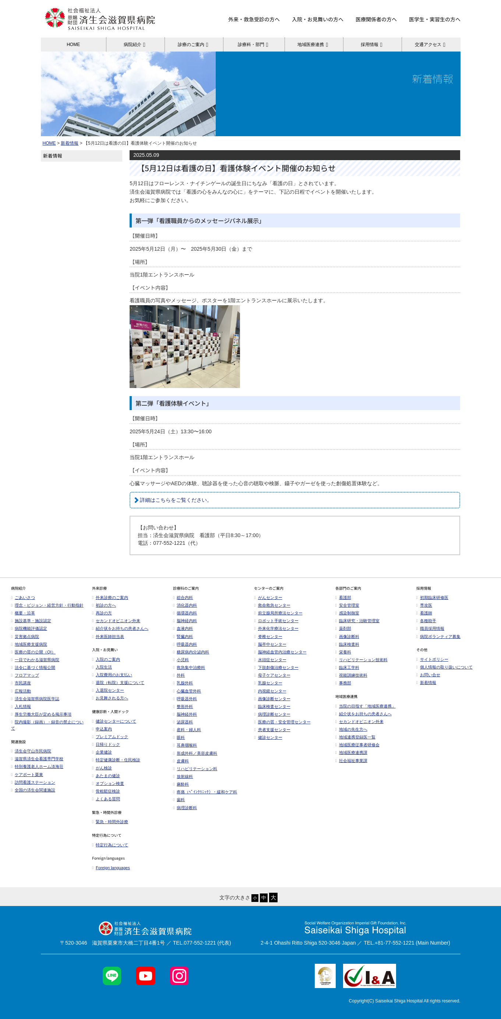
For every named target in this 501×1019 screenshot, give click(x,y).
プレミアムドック (110, 736)
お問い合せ (428, 675)
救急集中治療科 (189, 667)
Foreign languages (111, 867)
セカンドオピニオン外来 (116, 620)
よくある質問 (106, 799)
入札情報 (21, 706)
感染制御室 (347, 613)
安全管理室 (347, 605)
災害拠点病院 (25, 636)
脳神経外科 (185, 714)
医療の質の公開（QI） (33, 652)
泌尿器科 (183, 722)
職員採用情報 (430, 628)
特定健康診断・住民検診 (116, 760)
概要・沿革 (23, 613)
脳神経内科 (185, 620)
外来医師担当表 (108, 636)
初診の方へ (104, 605)
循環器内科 (185, 613)
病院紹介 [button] (136, 44)
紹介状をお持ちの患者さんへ (120, 628)
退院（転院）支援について (118, 682)
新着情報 (69, 143)
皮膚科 (181, 761)
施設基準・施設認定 (31, 620)
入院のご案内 (106, 659)
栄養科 (343, 652)
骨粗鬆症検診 (106, 791)
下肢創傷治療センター (276, 667)
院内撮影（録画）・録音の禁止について (47, 725)
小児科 (181, 659)
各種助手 (426, 620)
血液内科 (183, 628)
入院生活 (102, 667)
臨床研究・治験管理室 (357, 620)
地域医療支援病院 (29, 644)
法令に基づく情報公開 (33, 667)
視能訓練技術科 (351, 675)
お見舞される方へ (110, 698)
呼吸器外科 (185, 699)
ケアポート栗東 (27, 774)
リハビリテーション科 (195, 768)
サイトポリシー (432, 659)
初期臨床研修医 (432, 597)
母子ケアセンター (272, 675)
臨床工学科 (347, 667)
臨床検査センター (272, 706)
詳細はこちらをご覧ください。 (176, 500)
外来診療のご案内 (110, 597)
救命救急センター (272, 605)
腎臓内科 (183, 636)
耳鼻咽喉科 (185, 745)
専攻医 (424, 605)
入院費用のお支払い (112, 675)
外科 (179, 675)
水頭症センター (270, 659)
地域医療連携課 (351, 752)
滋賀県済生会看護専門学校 (37, 759)
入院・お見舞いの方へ (317, 19)
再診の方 (102, 613)
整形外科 (183, 706)
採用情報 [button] (373, 44)
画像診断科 (347, 636)
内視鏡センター (270, 691)
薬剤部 (343, 628)
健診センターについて (114, 721)
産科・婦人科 (187, 729)
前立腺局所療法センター (278, 613)
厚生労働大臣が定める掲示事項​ (41, 714)
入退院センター (108, 690)
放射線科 (183, 776)
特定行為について (110, 845)
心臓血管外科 (187, 691)
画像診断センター (272, 699)
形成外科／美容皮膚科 (195, 753)
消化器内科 (185, 605)
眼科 (179, 737)
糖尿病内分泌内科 (191, 652)
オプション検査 (108, 783)
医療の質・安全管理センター (282, 722)
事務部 (343, 683)
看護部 (343, 597)
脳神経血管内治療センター (280, 652)
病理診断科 (185, 807)
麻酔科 (181, 784)
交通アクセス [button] (431, 44)
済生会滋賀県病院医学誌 (35, 699)
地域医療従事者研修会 (357, 745)
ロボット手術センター (276, 620)
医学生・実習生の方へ (435, 19)
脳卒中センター (270, 644)
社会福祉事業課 (351, 760)
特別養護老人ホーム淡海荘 (37, 766)
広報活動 (23, 691)
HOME (73, 44)
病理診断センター (272, 714)
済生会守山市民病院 (31, 751)
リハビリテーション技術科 (361, 659)
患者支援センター (272, 729)
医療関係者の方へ (376, 19)
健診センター (268, 737)
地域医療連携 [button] (313, 44)
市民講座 (21, 683)
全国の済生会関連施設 (33, 790)
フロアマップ (25, 675)
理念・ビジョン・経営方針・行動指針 (47, 605)
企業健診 (102, 752)
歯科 (179, 799)
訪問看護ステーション (33, 782)
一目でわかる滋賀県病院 (35, 659)
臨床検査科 (347, 644)
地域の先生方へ (351, 729)
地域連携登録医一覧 (355, 737)
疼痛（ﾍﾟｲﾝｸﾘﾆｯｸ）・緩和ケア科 (205, 792)
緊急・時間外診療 (110, 821)
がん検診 (102, 768)
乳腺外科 (183, 683)
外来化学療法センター (276, 628)
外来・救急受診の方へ (254, 19)
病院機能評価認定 (29, 628)
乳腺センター (268, 683)
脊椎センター (268, 636)
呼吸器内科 (185, 644)
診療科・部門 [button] (254, 44)
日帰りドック (106, 744)
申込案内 (102, 729)
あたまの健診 (106, 775)
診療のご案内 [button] (194, 44)
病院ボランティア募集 (438, 636)
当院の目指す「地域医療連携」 (365, 706)
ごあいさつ (23, 597)
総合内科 (183, 597)
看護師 (424, 613)
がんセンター (268, 597)
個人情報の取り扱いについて (444, 667)
